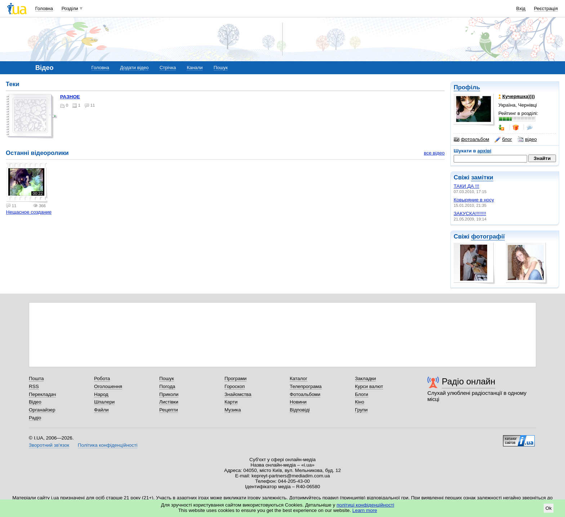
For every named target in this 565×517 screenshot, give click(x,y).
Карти (230, 402)
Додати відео (134, 67)
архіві (484, 150)
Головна (44, 8)
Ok (549, 508)
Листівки (168, 402)
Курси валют (369, 386)
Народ (101, 394)
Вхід (521, 8)
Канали (195, 67)
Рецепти (168, 410)
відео (527, 139)
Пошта (36, 378)
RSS (34, 386)
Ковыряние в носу (474, 199)
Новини (298, 402)
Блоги (361, 394)
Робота (102, 378)
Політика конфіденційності (107, 445)
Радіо (35, 417)
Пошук (221, 67)
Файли (101, 410)
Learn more (364, 510)
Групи (361, 410)
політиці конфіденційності (365, 505)
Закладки (365, 378)
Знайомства (238, 394)
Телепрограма (306, 386)
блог (503, 139)
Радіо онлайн (468, 381)
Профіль (467, 87)
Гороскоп (234, 386)
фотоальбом (471, 139)
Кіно (359, 402)
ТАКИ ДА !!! (466, 186)
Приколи (168, 394)
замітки (482, 177)
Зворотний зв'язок (49, 445)
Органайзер (42, 410)
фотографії (487, 236)
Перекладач (42, 394)
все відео (434, 153)
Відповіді (300, 410)
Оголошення (108, 386)
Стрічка (168, 67)
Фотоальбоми (305, 394)
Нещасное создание (29, 212)
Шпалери (104, 402)
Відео (35, 402)
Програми (235, 378)
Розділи (70, 8)
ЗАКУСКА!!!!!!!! (470, 213)
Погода (167, 386)
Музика (232, 410)
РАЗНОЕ (70, 96)
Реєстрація (546, 8)
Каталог (298, 378)
